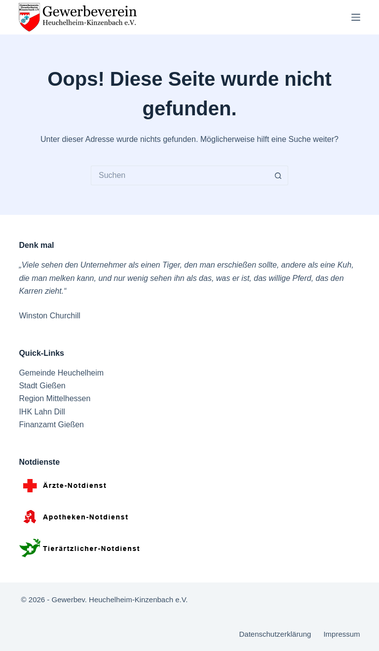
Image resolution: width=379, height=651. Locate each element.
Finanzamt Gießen (51, 424)
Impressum (341, 634)
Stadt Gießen (42, 385)
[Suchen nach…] (179, 175)
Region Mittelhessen (54, 398)
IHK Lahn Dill (42, 412)
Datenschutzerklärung (275, 634)
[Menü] (355, 17)
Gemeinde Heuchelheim (61, 373)
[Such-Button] (278, 175)
